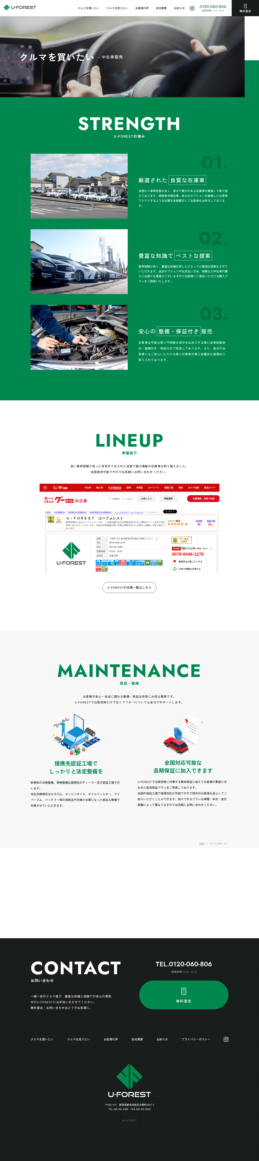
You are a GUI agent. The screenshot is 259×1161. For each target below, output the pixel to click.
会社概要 (161, 8)
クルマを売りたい (117, 8)
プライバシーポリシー (195, 1039)
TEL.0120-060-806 (184, 964)
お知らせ (179, 8)
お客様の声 (142, 8)
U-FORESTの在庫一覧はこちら (129, 587)
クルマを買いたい (88, 8)
